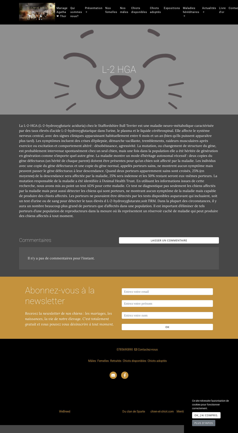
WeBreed (64, 411)
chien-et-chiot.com (162, 411)
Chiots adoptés (155, 10)
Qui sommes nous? (76, 12)
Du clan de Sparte (133, 411)
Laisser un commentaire (169, 240)
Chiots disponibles (139, 10)
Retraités (115, 361)
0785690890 (125, 349)
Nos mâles (124, 10)
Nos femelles (111, 10)
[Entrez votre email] (167, 291)
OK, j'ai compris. (206, 415)
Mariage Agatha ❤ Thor (62, 12)
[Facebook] (124, 375)
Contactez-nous (146, 349)
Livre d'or (222, 10)
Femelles (103, 361)
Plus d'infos (203, 423)
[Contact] (113, 375)
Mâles (92, 361)
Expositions (172, 8)
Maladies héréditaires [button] (191, 10)
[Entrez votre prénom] (167, 303)
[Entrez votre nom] (167, 315)
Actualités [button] (209, 8)
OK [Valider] (167, 327)
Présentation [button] (93, 8)
